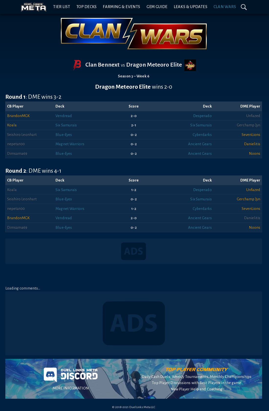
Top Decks (86, 7)
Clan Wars (224, 7)
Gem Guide (157, 7)
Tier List (61, 7)
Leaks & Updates (190, 7)
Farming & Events (121, 7)
